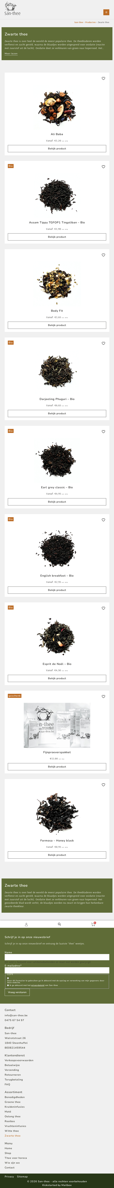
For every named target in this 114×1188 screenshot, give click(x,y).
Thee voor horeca (16, 1158)
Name (8, 952)
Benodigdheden (15, 1097)
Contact (10, 1167)
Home (8, 1148)
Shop (8, 1153)
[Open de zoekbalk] (59, 924)
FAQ (7, 1084)
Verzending (12, 1070)
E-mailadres (13, 965)
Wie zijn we (12, 1163)
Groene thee (13, 1102)
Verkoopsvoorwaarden (19, 1060)
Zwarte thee (13, 1136)
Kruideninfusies (15, 1107)
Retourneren (13, 1075)
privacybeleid (37, 985)
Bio (11, 166)
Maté (8, 1111)
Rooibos (10, 1121)
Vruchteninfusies (15, 1126)
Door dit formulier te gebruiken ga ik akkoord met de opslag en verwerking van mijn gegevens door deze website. (55, 981)
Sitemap (22, 1176)
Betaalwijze (12, 1065)
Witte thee (12, 1131)
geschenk (15, 696)
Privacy (9, 1176)
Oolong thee (13, 1116)
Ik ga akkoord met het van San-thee (34, 985)
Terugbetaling (14, 1079)
